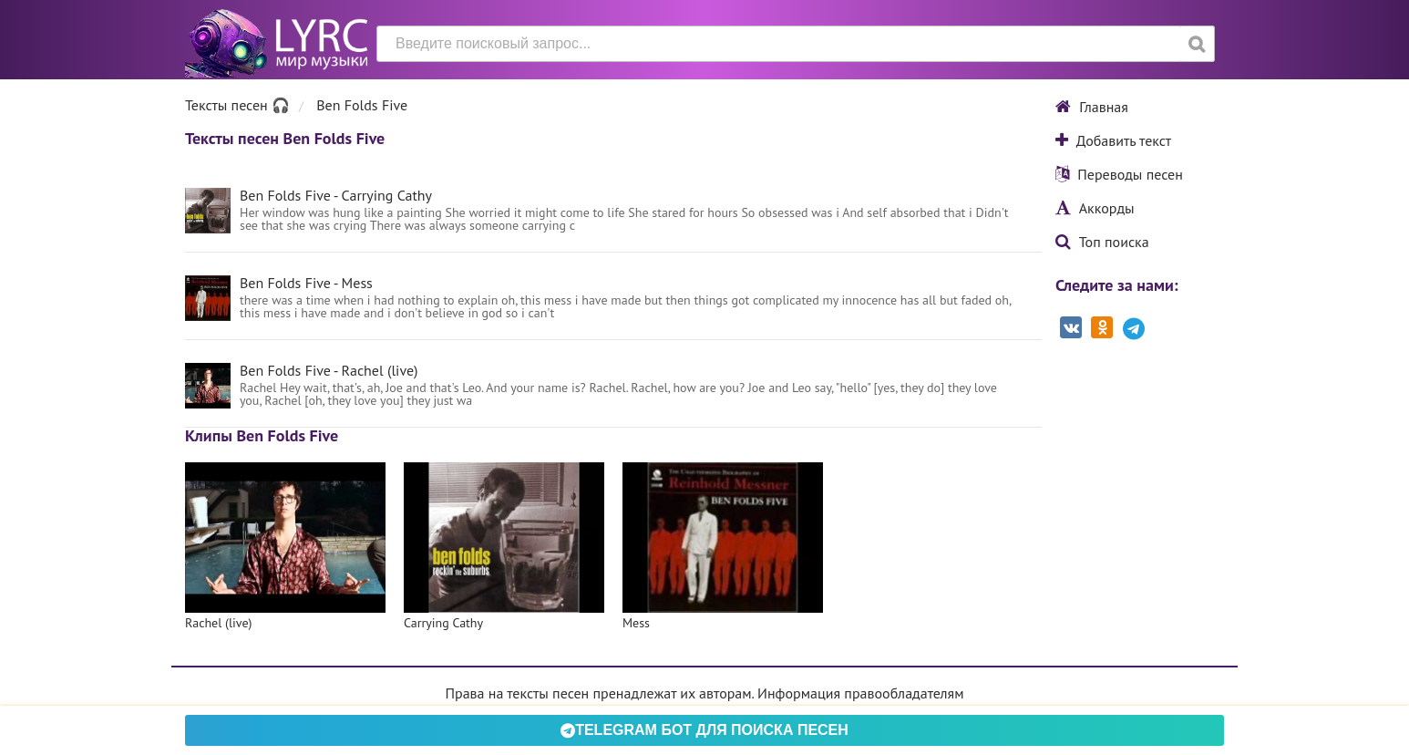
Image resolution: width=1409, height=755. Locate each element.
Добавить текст (1113, 140)
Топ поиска (1102, 242)
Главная (1091, 107)
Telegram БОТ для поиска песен (704, 730)
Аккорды (1095, 208)
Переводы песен (1119, 174)
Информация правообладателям (860, 693)
